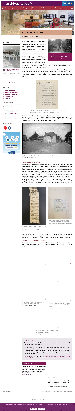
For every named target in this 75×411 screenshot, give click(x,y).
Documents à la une (41, 29)
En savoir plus (39, 406)
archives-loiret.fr (19, 4)
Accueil (29, 29)
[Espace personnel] (72, 8)
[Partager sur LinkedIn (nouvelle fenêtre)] (43, 399)
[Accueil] (2, 8)
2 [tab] (11, 82)
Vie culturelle (34, 29)
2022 (47, 29)
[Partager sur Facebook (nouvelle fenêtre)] (38, 399)
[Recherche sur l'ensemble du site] (69, 8)
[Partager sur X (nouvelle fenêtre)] (41, 399)
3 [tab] (12, 82)
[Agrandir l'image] (60, 45)
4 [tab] (14, 82)
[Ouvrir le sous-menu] (8, 8)
